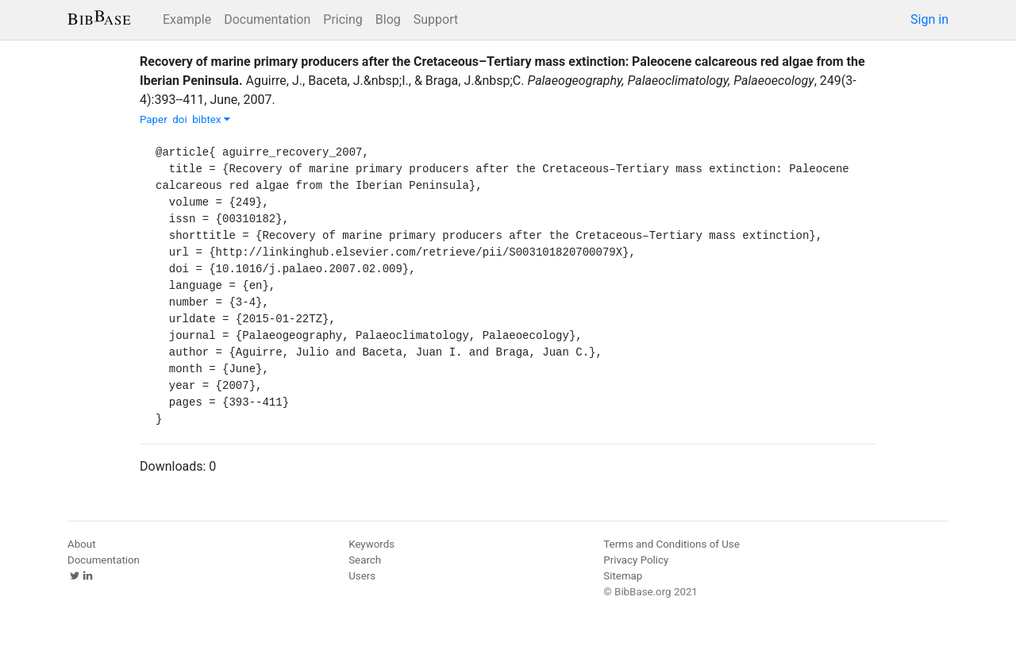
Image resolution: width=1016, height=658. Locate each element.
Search (364, 560)
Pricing (343, 19)
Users (361, 576)
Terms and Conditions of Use (671, 544)
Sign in (929, 19)
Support (436, 19)
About (81, 544)
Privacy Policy (635, 560)
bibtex (211, 119)
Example (187, 19)
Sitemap (622, 576)
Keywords (371, 544)
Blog (388, 19)
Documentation (267, 19)
